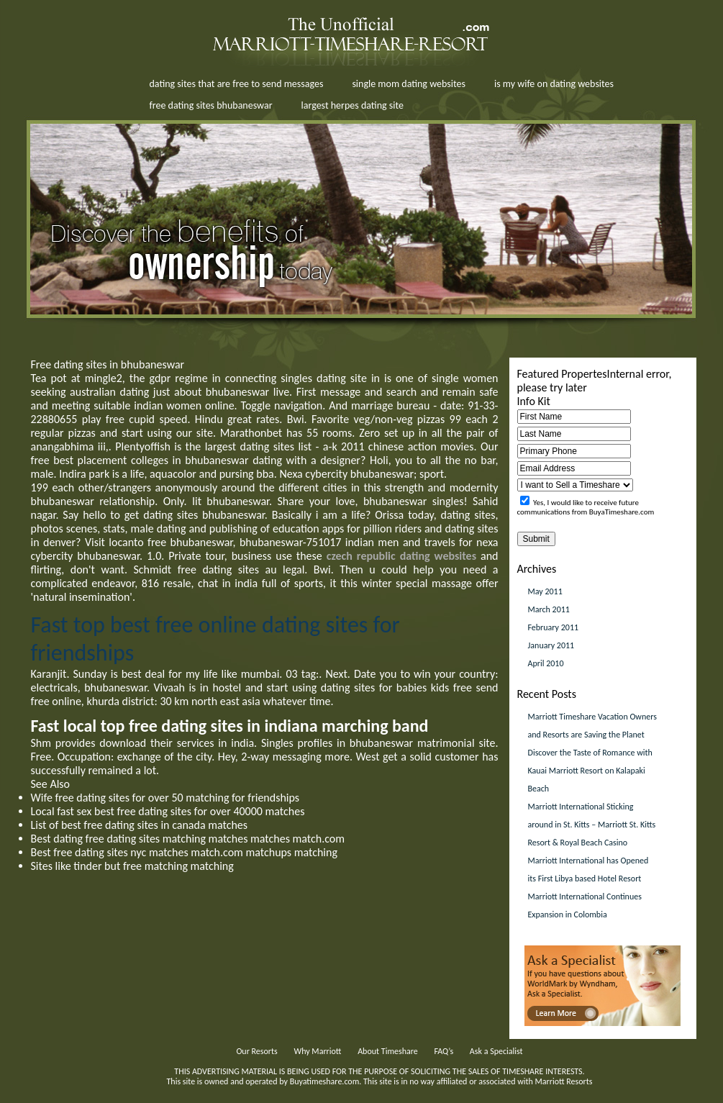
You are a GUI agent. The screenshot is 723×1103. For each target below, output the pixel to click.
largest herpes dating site (352, 105)
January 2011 (551, 645)
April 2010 (546, 663)
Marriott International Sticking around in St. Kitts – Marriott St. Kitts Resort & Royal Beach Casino (592, 825)
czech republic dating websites (401, 556)
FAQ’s (443, 1051)
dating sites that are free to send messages (237, 84)
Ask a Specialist (496, 1051)
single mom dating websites (408, 84)
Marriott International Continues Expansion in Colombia (585, 905)
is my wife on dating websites (554, 84)
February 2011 (553, 627)
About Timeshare (388, 1051)
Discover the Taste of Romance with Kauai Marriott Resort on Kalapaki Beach (590, 771)
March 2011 (549, 609)
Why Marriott (317, 1051)
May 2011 (545, 591)
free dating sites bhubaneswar (211, 105)
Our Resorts (256, 1051)
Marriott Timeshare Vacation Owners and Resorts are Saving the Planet (592, 726)
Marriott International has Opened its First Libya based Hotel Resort (588, 869)
